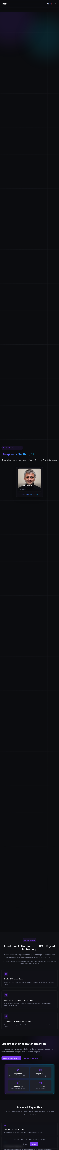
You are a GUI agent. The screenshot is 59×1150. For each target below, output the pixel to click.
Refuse (25, 1144)
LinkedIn (23, 489)
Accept (34, 1144)
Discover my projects (11, 1058)
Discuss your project (32, 1058)
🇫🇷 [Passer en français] (51, 4)
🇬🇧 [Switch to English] (48, 4)
